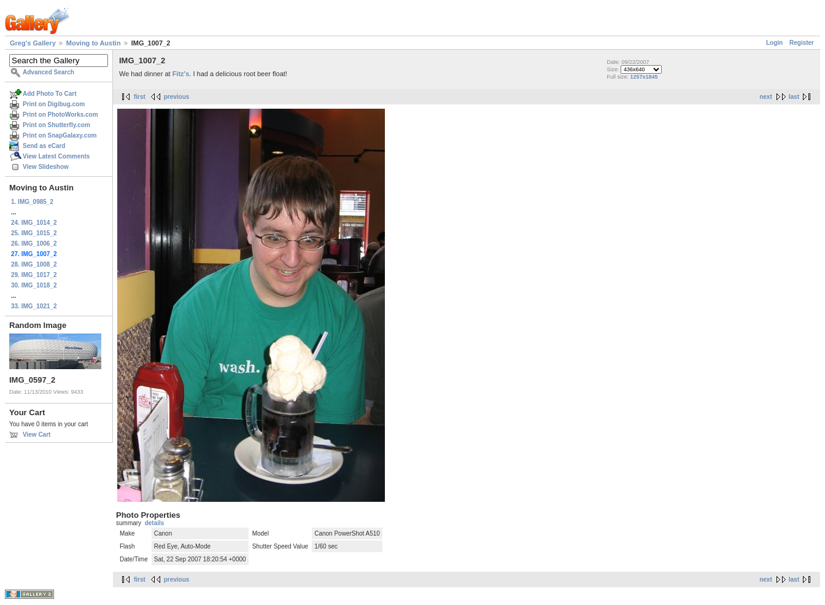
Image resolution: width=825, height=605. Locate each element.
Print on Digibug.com (54, 104)
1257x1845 (643, 77)
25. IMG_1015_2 (34, 233)
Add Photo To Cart (50, 93)
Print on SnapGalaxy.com (59, 135)
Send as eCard (44, 145)
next (765, 96)
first (139, 96)
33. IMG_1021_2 (34, 306)
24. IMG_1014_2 (34, 222)
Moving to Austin (93, 43)
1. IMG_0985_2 (32, 201)
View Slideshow (46, 166)
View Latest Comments (56, 156)
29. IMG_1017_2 (34, 274)
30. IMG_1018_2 (34, 285)
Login (774, 42)
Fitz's (181, 73)
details (155, 523)
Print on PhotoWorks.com (60, 114)
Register (801, 42)
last (794, 96)
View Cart (36, 434)
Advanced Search (48, 72)
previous (177, 96)
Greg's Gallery (33, 43)
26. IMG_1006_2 (34, 243)
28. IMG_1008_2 (34, 264)
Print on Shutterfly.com (56, 125)
